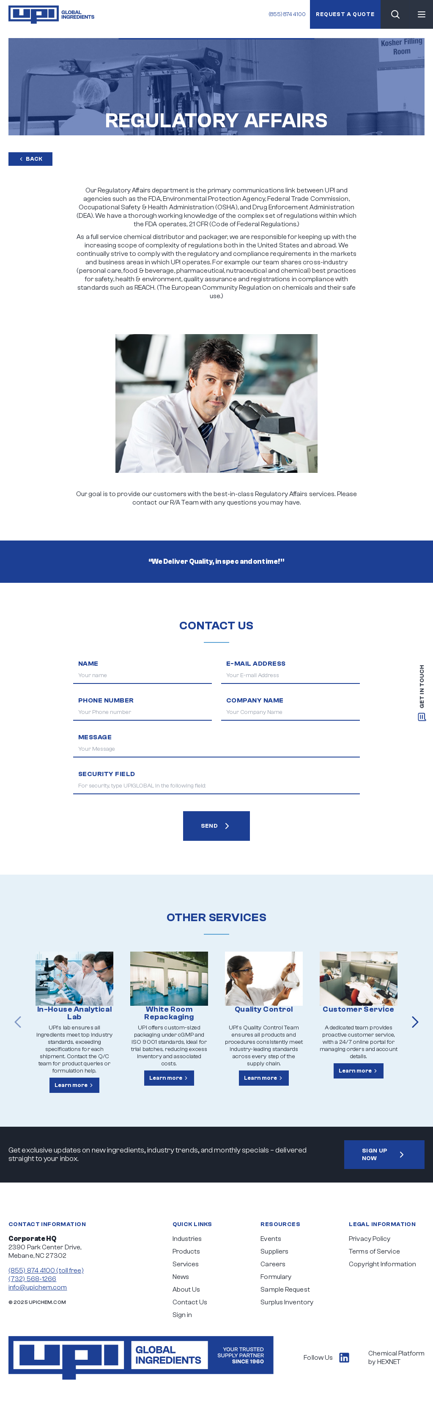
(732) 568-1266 (32, 1279)
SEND (217, 826)
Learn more (75, 1085)
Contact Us (190, 1302)
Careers (272, 1264)
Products (186, 1251)
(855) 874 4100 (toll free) (46, 1270)
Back (30, 159)
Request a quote (345, 14)
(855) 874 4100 (287, 14)
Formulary (275, 1277)
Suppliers (274, 1251)
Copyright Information (382, 1264)
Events (270, 1239)
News (181, 1277)
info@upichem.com (37, 1287)
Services (186, 1264)
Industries (187, 1239)
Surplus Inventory (286, 1302)
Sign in (182, 1315)
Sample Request (285, 1289)
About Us (186, 1289)
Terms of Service (374, 1251)
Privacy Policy (369, 1239)
